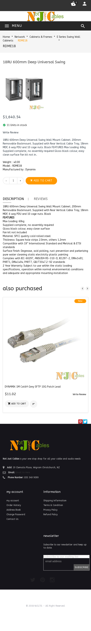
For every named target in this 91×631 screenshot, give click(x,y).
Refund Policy (50, 514)
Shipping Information (54, 500)
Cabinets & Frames (41, 36)
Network (20, 36)
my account (12, 500)
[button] (10, 132)
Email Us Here (23, 472)
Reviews (41, 199)
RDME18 (22, 40)
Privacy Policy (50, 510)
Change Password (15, 514)
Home (6, 36)
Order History (13, 505)
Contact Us (12, 519)
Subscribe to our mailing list (61, 556)
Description (13, 199)
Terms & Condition (53, 505)
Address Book (13, 510)
